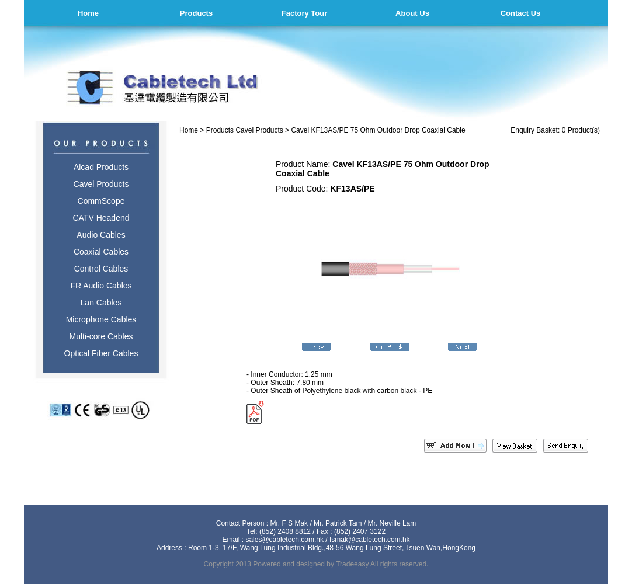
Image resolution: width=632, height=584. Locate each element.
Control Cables (101, 268)
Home (88, 13)
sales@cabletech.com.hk (284, 540)
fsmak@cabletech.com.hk (369, 540)
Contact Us (521, 13)
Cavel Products (101, 184)
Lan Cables (101, 302)
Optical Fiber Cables (101, 353)
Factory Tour (305, 13)
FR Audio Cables (100, 285)
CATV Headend (100, 218)
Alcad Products (101, 167)
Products (196, 13)
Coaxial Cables (101, 251)
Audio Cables (101, 234)
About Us (412, 13)
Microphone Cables (101, 319)
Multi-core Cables (101, 336)
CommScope (101, 201)
